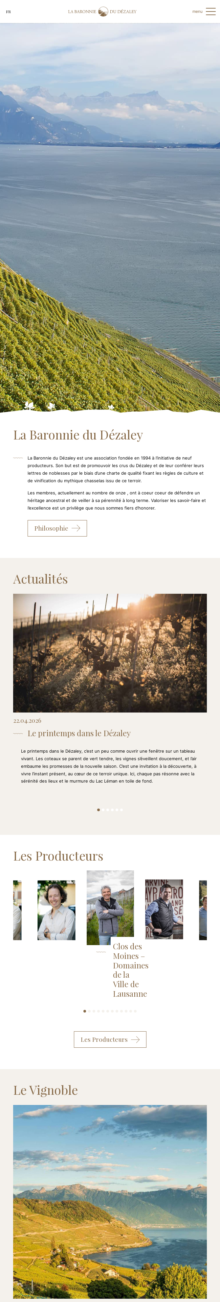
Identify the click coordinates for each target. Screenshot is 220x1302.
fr (8, 11)
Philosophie (57, 528)
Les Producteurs (110, 1040)
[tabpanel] (110, 696)
